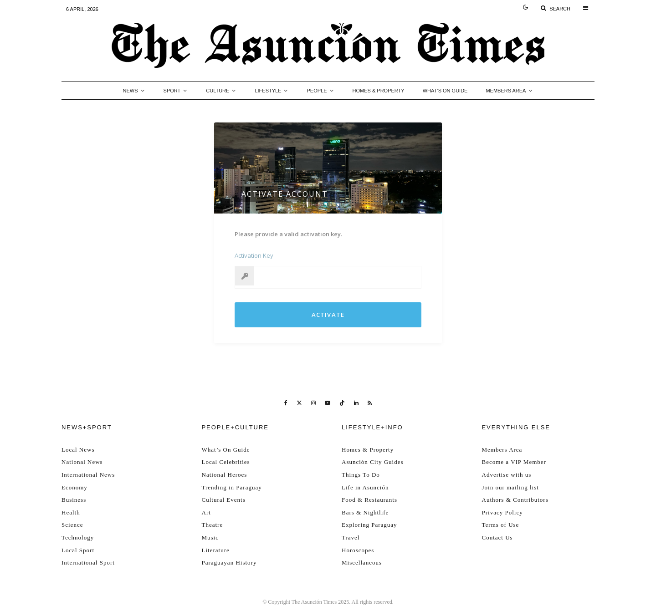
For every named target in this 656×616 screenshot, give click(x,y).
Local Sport (78, 550)
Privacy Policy (502, 512)
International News (88, 474)
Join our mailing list (510, 487)
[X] (299, 403)
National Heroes (224, 474)
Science (72, 524)
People (317, 90)
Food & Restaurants (369, 499)
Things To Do (361, 474)
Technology (78, 537)
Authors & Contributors (515, 499)
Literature (216, 550)
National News (82, 461)
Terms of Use (500, 524)
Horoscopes (358, 550)
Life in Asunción (365, 487)
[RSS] (369, 403)
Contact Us (497, 537)
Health (71, 512)
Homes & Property (379, 90)
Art (206, 512)
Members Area (506, 90)
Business (74, 499)
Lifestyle (268, 90)
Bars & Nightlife (365, 512)
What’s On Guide (445, 90)
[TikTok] (342, 403)
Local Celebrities (226, 461)
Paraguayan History (229, 562)
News (130, 90)
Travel (350, 537)
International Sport (88, 562)
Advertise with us (507, 474)
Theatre (212, 524)
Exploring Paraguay (369, 524)
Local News (78, 449)
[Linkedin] (356, 403)
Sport (172, 90)
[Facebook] (286, 403)
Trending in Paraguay (232, 487)
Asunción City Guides (373, 461)
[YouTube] (327, 403)
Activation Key (254, 255)
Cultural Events (224, 499)
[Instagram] (313, 403)
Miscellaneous (362, 562)
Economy (74, 487)
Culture (217, 90)
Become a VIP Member (514, 461)
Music (210, 537)
